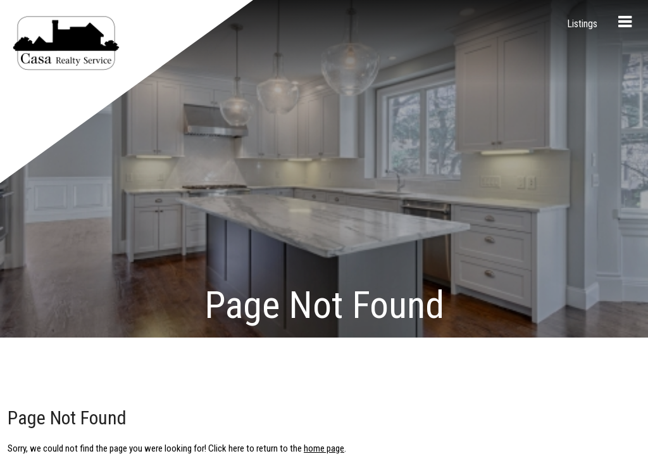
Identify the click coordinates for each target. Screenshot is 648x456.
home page (324, 114)
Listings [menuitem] (582, 24)
